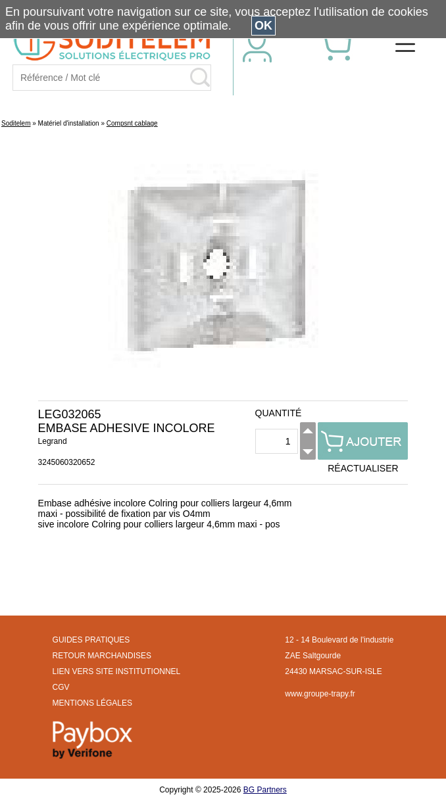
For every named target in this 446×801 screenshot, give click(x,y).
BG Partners (265, 789)
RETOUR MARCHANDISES (102, 655)
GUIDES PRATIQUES (91, 639)
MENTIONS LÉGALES (92, 703)
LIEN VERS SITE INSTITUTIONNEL (117, 671)
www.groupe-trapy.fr (320, 693)
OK (263, 25)
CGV (61, 687)
